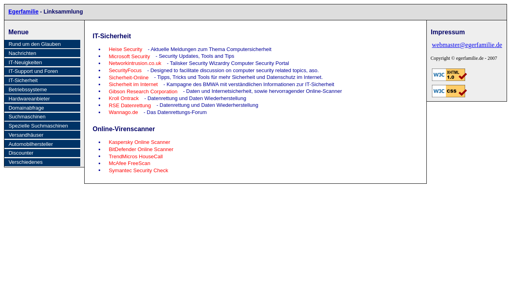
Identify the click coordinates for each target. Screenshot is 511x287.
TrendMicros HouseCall (135, 156)
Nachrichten (22, 53)
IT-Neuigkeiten (25, 62)
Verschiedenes (25, 162)
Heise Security (125, 49)
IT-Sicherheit (23, 80)
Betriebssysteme (27, 89)
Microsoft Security (129, 56)
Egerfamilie (23, 11)
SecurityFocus (125, 70)
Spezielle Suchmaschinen (38, 126)
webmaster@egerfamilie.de (463, 44)
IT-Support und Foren (33, 71)
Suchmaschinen (27, 117)
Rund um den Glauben (34, 44)
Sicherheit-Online (129, 77)
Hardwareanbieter (29, 99)
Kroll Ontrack (124, 98)
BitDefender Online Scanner (141, 149)
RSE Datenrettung (130, 105)
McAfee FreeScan (129, 163)
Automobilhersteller (30, 144)
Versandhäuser (25, 135)
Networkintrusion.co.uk (135, 63)
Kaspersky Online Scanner (139, 142)
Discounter (20, 153)
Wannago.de (123, 112)
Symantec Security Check (138, 170)
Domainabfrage (26, 108)
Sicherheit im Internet (133, 84)
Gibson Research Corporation (143, 91)
